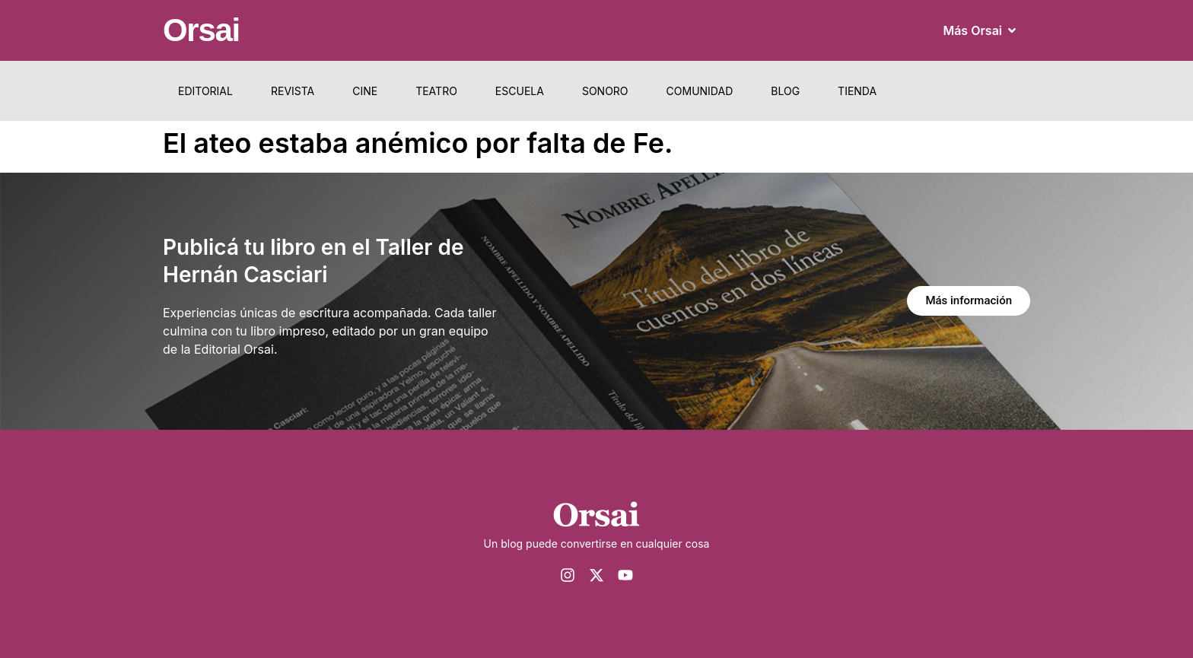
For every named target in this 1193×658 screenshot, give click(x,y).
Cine (364, 90)
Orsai (201, 30)
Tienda (857, 90)
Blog (785, 90)
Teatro (436, 90)
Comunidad (699, 90)
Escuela (519, 90)
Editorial (205, 90)
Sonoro (605, 90)
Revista (292, 90)
